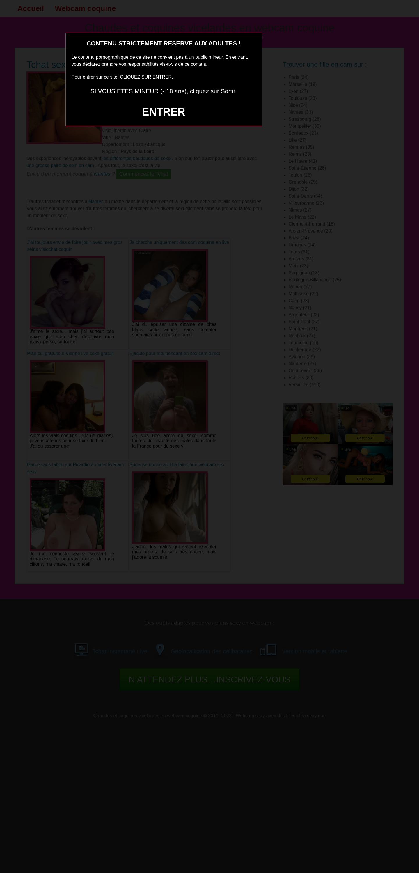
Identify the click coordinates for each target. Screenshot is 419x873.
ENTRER (163, 112)
